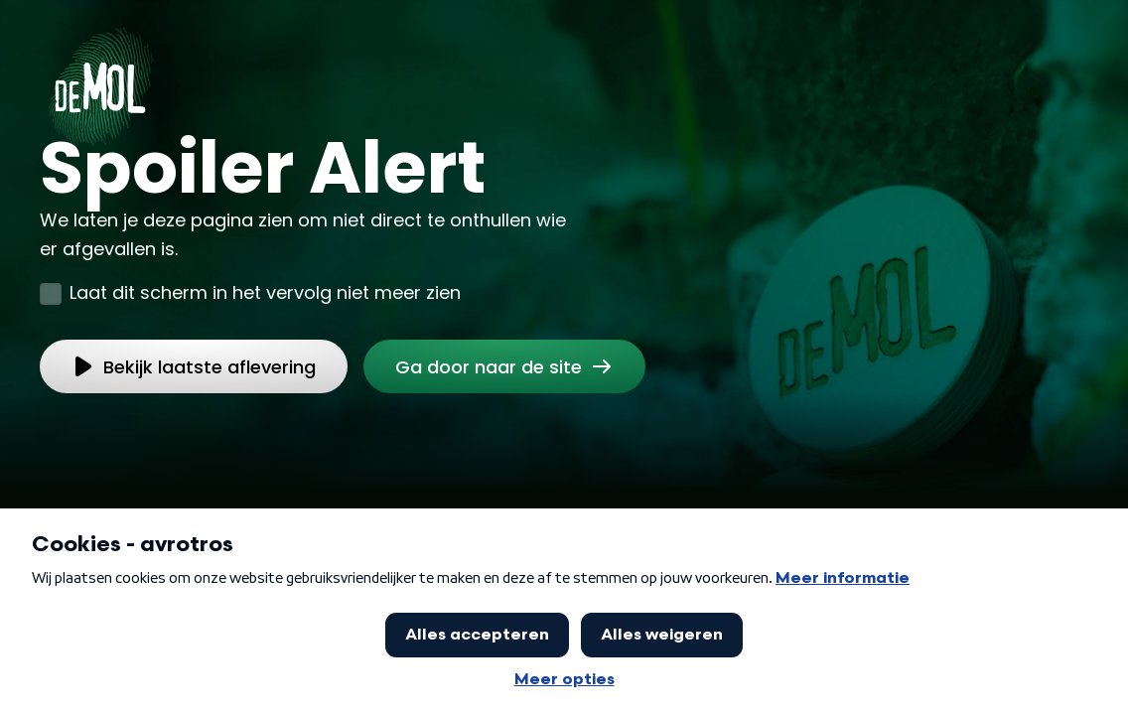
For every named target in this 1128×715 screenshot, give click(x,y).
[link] (504, 366)
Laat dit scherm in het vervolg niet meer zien (265, 292)
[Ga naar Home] (100, 80)
